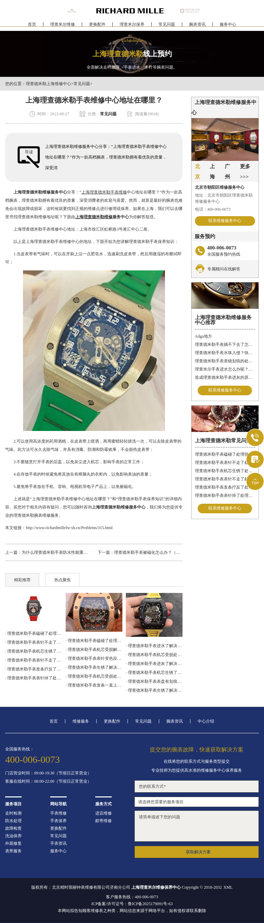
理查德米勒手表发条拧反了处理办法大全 (225, 487)
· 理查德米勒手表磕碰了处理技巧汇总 (94, 640)
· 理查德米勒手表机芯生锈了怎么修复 (154, 672)
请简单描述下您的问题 (196, 826)
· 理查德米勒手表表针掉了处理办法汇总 (33, 678)
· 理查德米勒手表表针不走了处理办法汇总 (33, 642)
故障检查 (13, 828)
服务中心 (228, 26)
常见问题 (166, 26)
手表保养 (58, 821)
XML (228, 887)
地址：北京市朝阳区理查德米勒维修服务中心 (224, 198)
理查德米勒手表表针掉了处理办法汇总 (225, 495)
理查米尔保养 (132, 26)
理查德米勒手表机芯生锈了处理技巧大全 (225, 470)
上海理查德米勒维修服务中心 (40, 192)
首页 (32, 26)
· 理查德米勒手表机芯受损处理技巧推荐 (154, 654)
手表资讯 (58, 843)
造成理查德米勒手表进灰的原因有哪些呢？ (225, 377)
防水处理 (13, 821)
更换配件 (97, 26)
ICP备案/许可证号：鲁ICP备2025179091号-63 (132, 904)
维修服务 (81, 721)
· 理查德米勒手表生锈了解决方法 (154, 690)
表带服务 (13, 851)
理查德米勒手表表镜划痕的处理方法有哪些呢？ (225, 361)
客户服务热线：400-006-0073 (132, 897)
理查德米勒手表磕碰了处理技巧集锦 (225, 454)
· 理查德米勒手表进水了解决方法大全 (154, 645)
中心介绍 (206, 721)
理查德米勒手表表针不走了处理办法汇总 (225, 462)
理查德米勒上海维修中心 (48, 84)
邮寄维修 (103, 821)
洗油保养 (13, 836)
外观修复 (13, 843)
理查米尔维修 (62, 26)
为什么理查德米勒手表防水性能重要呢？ (59, 552)
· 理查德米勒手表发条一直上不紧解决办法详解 (94, 685)
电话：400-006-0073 (213, 209)
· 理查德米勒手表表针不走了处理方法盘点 (33, 660)
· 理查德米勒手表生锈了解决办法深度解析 (94, 667)
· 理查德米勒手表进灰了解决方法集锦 (154, 663)
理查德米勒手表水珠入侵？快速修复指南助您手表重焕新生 (225, 352)
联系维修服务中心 (224, 221)
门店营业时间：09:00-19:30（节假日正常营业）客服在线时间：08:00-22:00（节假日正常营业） (48, 777)
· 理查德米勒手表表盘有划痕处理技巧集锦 (154, 681)
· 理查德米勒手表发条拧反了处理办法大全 (33, 669)
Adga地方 (203, 336)
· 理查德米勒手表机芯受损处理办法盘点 (94, 676)
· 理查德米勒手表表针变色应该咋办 (94, 658)
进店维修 (103, 813)
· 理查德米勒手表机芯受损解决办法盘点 (94, 649)
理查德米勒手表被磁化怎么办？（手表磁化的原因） (161, 552)
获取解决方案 (198, 852)
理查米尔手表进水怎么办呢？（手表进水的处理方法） (225, 369)
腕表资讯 (197, 26)
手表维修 (58, 813)
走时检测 (13, 813)
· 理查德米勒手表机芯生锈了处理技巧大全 (33, 651)
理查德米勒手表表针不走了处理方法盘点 (225, 479)
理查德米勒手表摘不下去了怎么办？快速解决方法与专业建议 (225, 344)
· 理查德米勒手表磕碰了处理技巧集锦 (33, 633)
